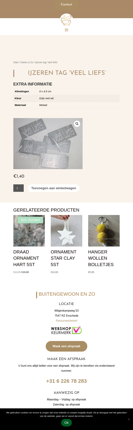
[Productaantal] (18, 188)
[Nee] (128, 419)
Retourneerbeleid (66, 320)
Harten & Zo (26, 62)
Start (15, 62)
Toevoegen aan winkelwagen (53, 188)
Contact (66, 4)
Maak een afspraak (66, 346)
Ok (66, 422)
